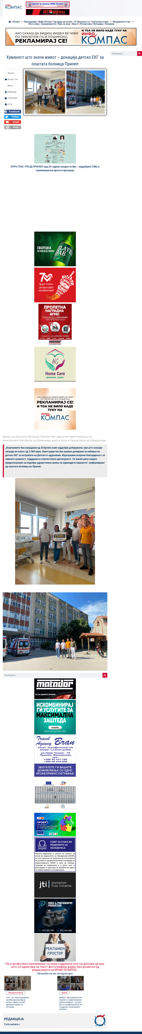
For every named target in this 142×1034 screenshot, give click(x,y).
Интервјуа (98, 24)
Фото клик (33, 24)
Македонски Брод (40, 978)
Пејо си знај (64, 24)
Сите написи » (12, 1011)
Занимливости (48, 24)
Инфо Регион (45, 22)
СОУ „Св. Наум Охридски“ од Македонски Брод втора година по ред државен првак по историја (42, 987)
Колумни (109, 24)
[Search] (104, 675)
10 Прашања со (82, 22)
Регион (17, 22)
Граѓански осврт (101, 22)
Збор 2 (74, 24)
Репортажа (86, 24)
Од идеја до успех (62, 22)
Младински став (123, 22)
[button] (12, 112)
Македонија (30, 22)
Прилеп (11, 73)
